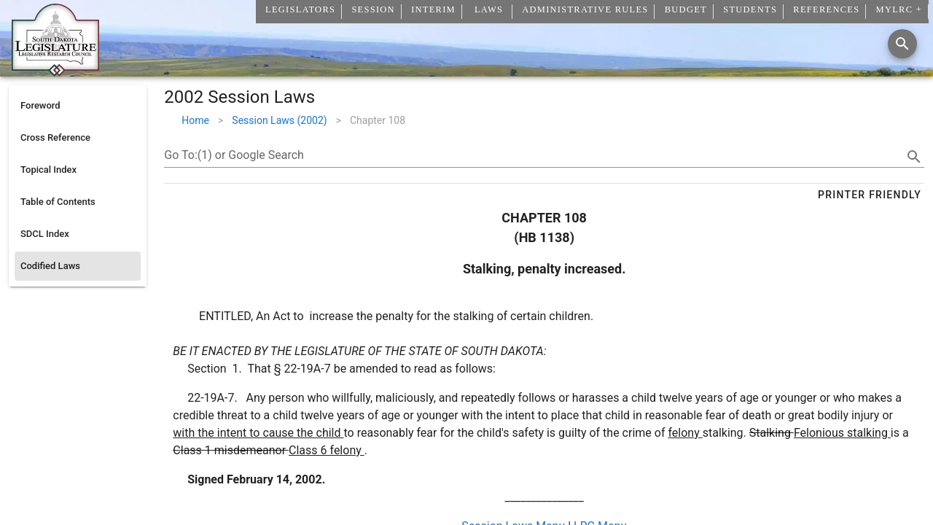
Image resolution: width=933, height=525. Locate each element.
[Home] (55, 71)
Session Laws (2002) (279, 120)
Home (195, 120)
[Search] (902, 43)
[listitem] (78, 105)
